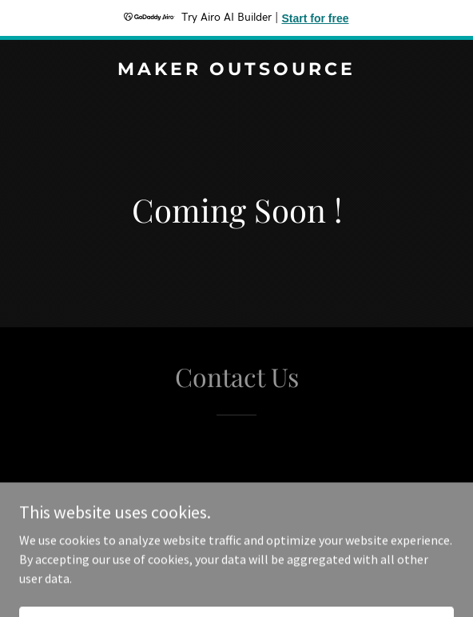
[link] (236, 70)
